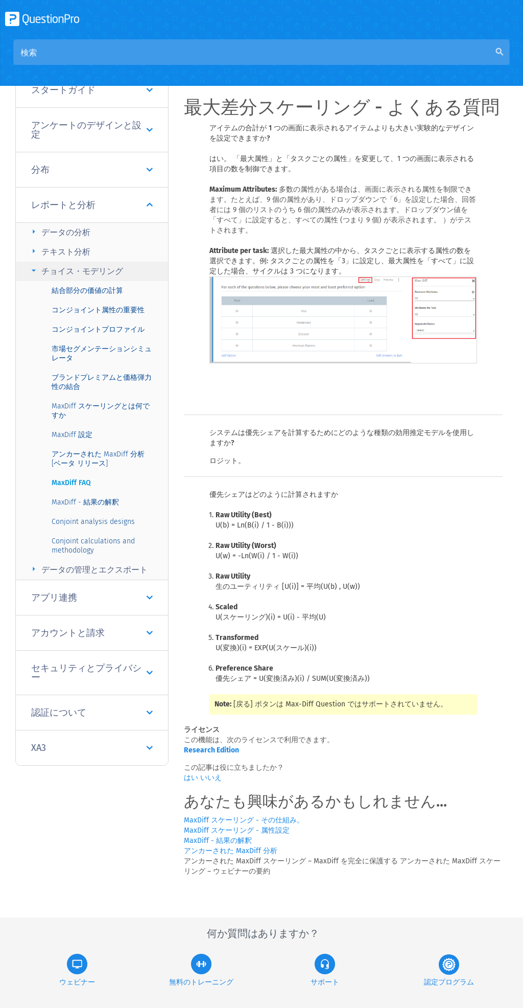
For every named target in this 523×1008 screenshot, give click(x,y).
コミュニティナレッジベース (290, 62)
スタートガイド (92, 90)
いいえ (211, 777)
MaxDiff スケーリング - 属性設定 (237, 830)
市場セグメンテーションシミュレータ (102, 353)
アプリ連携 (92, 597)
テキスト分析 (59, 251)
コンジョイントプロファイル (98, 329)
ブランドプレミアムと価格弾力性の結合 (102, 382)
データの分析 (59, 231)
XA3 (92, 747)
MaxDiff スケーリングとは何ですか (101, 411)
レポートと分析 (92, 205)
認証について (92, 712)
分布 (92, 169)
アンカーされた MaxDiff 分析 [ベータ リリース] (98, 459)
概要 (217, 62)
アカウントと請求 (92, 632)
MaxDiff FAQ (71, 482)
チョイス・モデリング (76, 270)
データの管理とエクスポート (88, 569)
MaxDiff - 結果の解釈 (85, 502)
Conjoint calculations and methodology (93, 546)
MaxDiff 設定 (72, 434)
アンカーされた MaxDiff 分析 (230, 850)
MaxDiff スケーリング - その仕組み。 (244, 820)
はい (192, 777)
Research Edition (211, 750)
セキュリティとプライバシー (92, 672)
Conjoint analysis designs (93, 521)
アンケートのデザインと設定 (92, 130)
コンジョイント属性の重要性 (98, 310)
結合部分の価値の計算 (87, 290)
